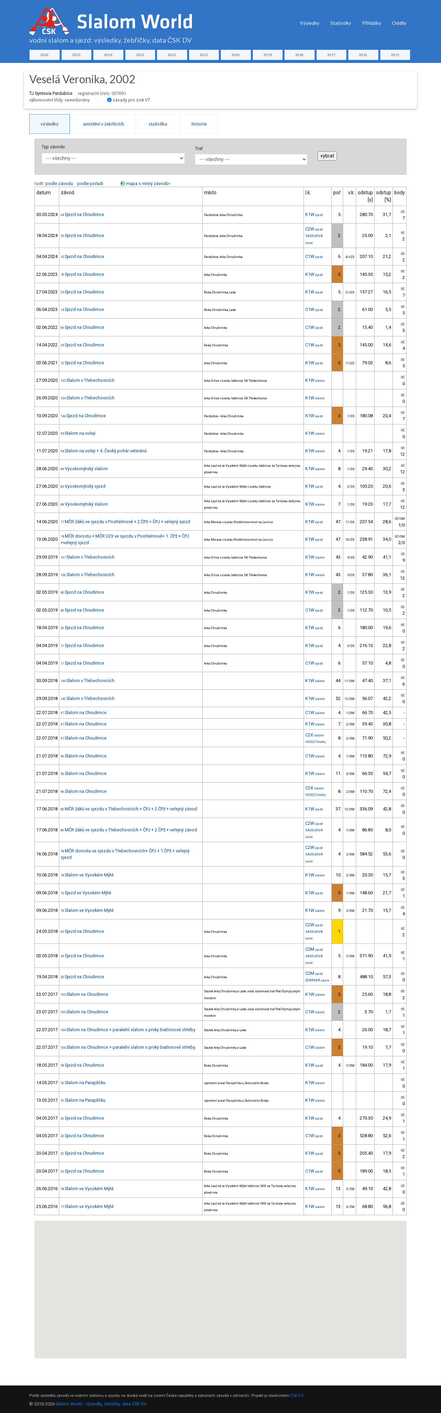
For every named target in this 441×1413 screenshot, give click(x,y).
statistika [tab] (157, 124)
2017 (331, 55)
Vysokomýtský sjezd (83, 486)
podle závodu (59, 183)
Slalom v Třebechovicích (87, 380)
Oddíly (399, 23)
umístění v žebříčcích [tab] (103, 124)
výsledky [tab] (50, 124)
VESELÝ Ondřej (315, 742)
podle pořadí (90, 183)
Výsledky (309, 23)
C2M (314, 949)
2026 (44, 55)
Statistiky (340, 23)
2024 (108, 55)
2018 (299, 55)
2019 (268, 55)
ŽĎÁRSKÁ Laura (317, 980)
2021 (204, 55)
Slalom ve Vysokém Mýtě (87, 874)
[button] (223, 1313)
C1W (314, 256)
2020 (236, 55)
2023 (140, 55)
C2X (314, 734)
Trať (199, 148)
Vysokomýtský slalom (84, 468)
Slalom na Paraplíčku (83, 1082)
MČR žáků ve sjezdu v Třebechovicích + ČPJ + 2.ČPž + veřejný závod (129, 808)
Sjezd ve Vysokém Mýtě (86, 892)
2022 (172, 55)
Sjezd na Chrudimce (82, 214)
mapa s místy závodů (147, 183)
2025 (76, 55)
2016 (363, 55)
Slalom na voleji (78, 433)
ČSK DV (296, 1395)
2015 (395, 55)
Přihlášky (371, 23)
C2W (314, 228)
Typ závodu (53, 146)
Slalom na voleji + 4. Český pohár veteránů (104, 450)
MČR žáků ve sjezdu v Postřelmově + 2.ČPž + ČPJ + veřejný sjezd (125, 521)
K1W (314, 214)
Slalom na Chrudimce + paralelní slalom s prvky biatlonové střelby (128, 1029)
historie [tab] (199, 124)
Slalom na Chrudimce (83, 712)
